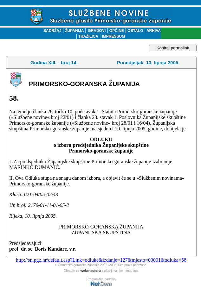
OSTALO (135, 30)
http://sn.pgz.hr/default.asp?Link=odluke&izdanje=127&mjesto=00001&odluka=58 (101, 260)
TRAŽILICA (87, 36)
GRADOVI (97, 30)
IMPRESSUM (113, 36)
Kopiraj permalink (173, 48)
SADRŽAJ (51, 30)
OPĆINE (116, 30)
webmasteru (91, 270)
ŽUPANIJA (74, 30)
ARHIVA (153, 30)
